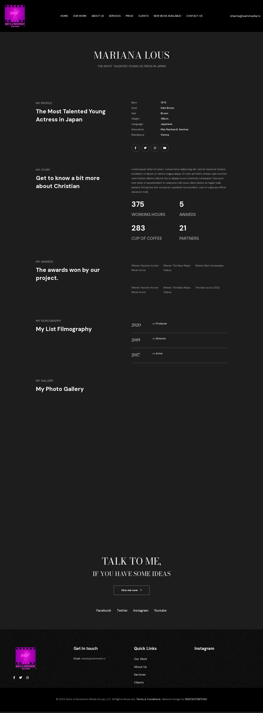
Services (115, 16)
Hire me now (131, 590)
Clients (143, 16)
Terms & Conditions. (148, 700)
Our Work (79, 16)
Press (129, 16)
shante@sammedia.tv (245, 16)
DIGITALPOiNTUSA (196, 700)
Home (64, 16)
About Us (97, 16)
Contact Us (194, 16)
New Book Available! (167, 16)
